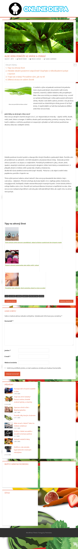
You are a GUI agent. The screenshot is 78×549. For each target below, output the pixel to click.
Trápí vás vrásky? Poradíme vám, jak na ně (26, 76)
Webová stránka (11, 363)
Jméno (8, 350)
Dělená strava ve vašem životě (21, 79)
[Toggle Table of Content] (74, 64)
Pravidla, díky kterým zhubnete (24, 415)
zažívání (41, 296)
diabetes (25, 296)
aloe (6, 296)
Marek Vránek (22, 59)
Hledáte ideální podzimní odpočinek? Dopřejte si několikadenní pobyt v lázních (38, 72)
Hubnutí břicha (11, 301)
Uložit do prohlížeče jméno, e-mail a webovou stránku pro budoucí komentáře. (34, 368)
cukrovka (18, 296)
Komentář (9, 321)
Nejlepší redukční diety (22, 439)
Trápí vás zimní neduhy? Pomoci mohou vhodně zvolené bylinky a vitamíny (23, 399)
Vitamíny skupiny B (65, 301)
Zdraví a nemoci (36, 59)
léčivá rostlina (33, 296)
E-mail (7, 356)
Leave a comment (51, 59)
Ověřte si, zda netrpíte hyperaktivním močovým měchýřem (22, 449)
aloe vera (12, 296)
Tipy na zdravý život (16, 68)
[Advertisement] (39, 141)
